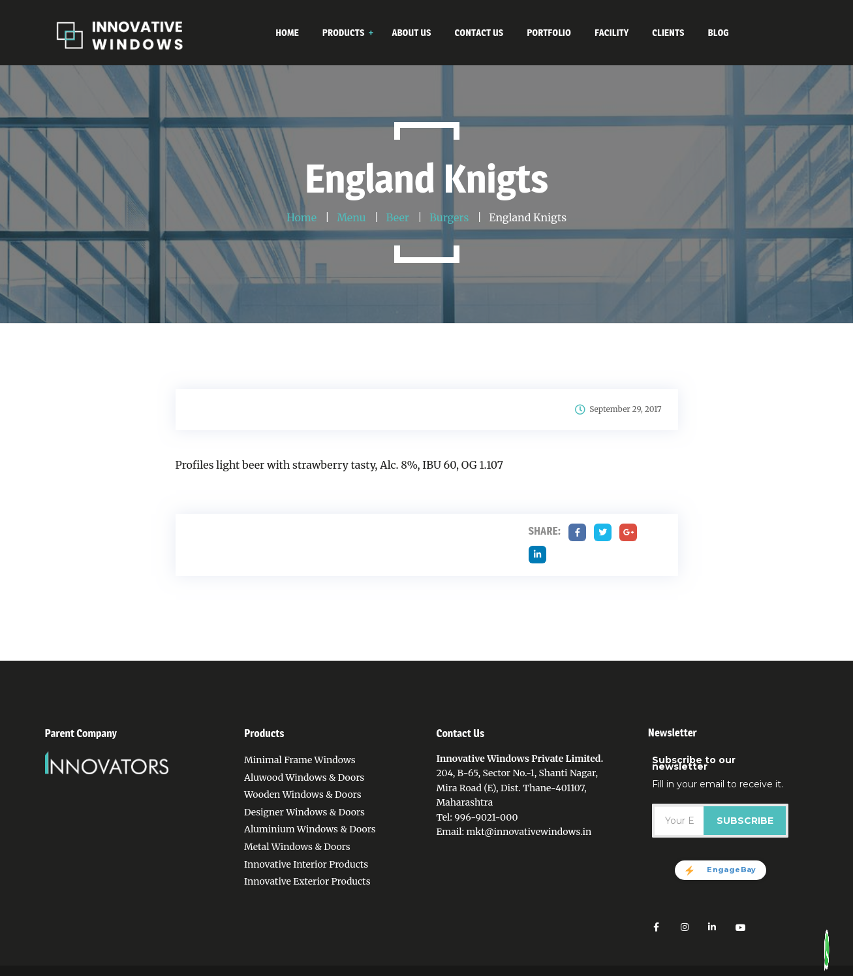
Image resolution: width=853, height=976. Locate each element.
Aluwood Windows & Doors (304, 777)
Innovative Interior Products (306, 864)
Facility (588, 969)
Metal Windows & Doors (297, 847)
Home (345, 969)
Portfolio (545, 969)
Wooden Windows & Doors (303, 794)
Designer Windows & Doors (304, 812)
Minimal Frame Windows (300, 760)
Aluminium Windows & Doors (310, 829)
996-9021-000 (486, 817)
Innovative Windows (142, 969)
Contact (501, 969)
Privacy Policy (396, 969)
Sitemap (631, 969)
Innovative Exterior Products (307, 881)
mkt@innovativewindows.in (528, 832)
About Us (456, 969)
